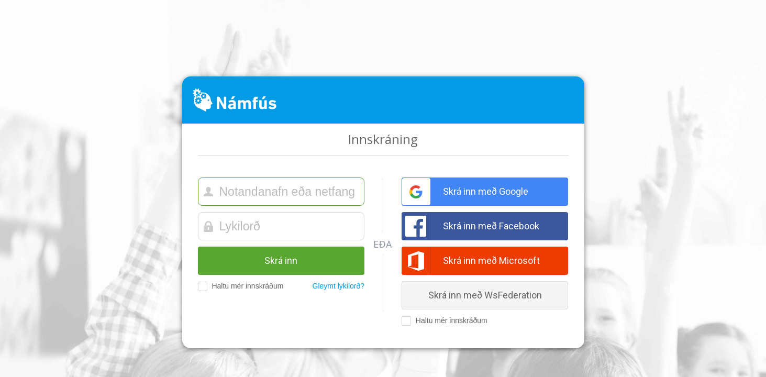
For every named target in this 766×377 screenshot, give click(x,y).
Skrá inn (280, 260)
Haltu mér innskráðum (237, 286)
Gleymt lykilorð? (339, 286)
